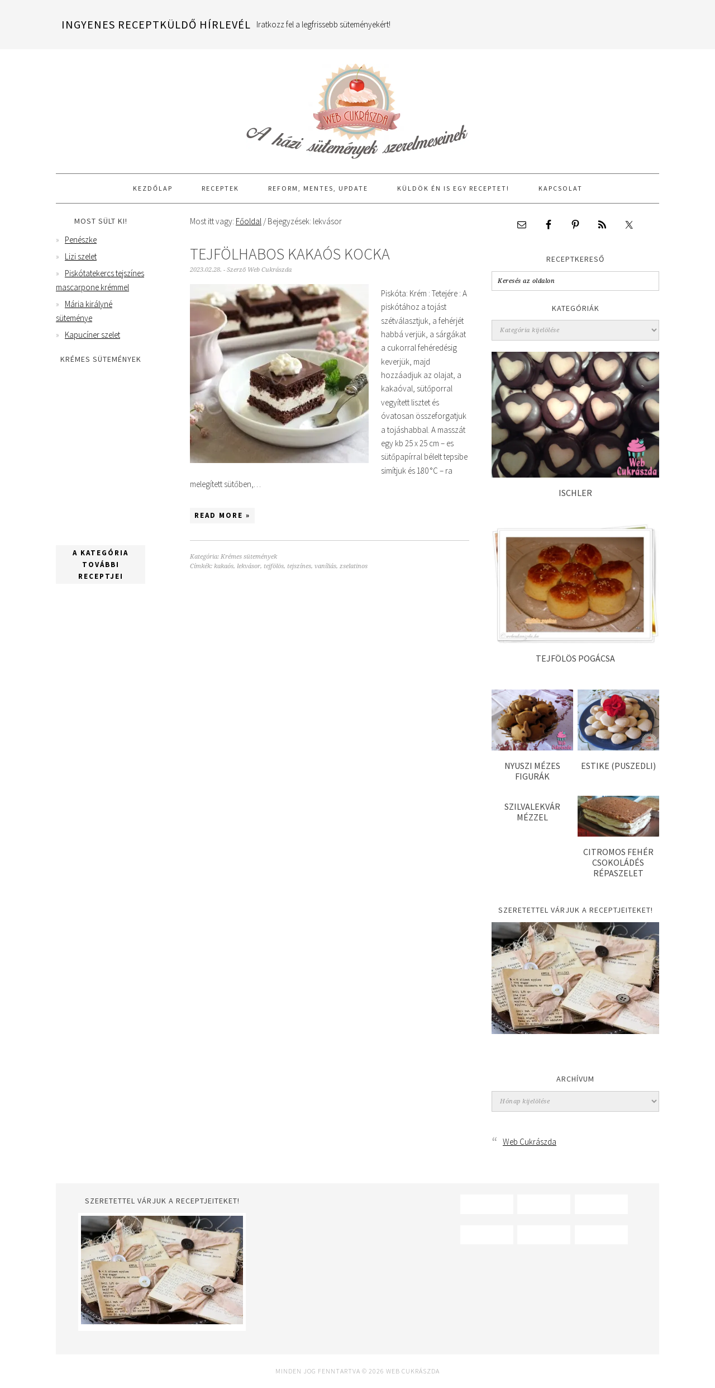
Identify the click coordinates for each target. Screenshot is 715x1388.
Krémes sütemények (249, 556)
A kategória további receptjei (100, 564)
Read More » (222, 515)
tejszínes (299, 566)
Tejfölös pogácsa (575, 658)
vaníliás (325, 566)
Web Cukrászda (357, 106)
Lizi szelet (81, 256)
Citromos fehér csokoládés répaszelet (618, 862)
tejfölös (274, 566)
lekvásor (248, 566)
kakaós (223, 566)
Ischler (575, 492)
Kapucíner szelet (92, 334)
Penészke (81, 239)
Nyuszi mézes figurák (532, 771)
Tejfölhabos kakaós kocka (290, 254)
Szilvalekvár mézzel (532, 812)
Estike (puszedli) (618, 765)
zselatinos (354, 566)
